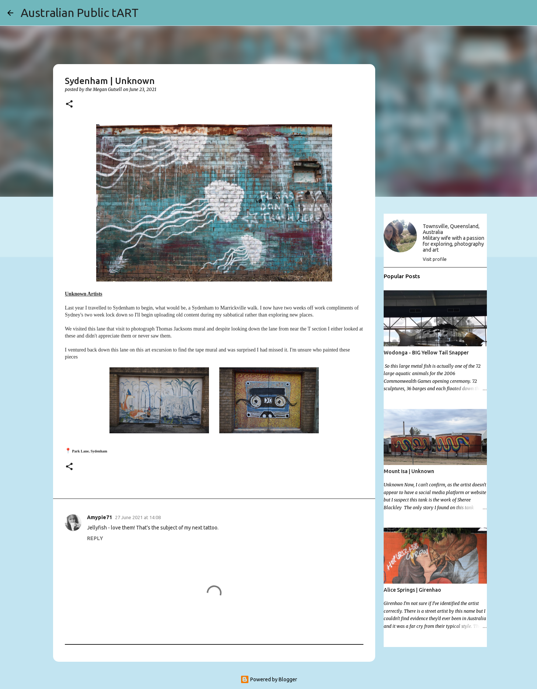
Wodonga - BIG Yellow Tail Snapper (426, 353)
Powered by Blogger (268, 679)
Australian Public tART (80, 12)
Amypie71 (99, 517)
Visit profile (435, 259)
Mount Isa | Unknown (409, 471)
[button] (69, 104)
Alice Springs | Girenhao (412, 590)
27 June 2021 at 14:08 (138, 517)
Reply (95, 538)
